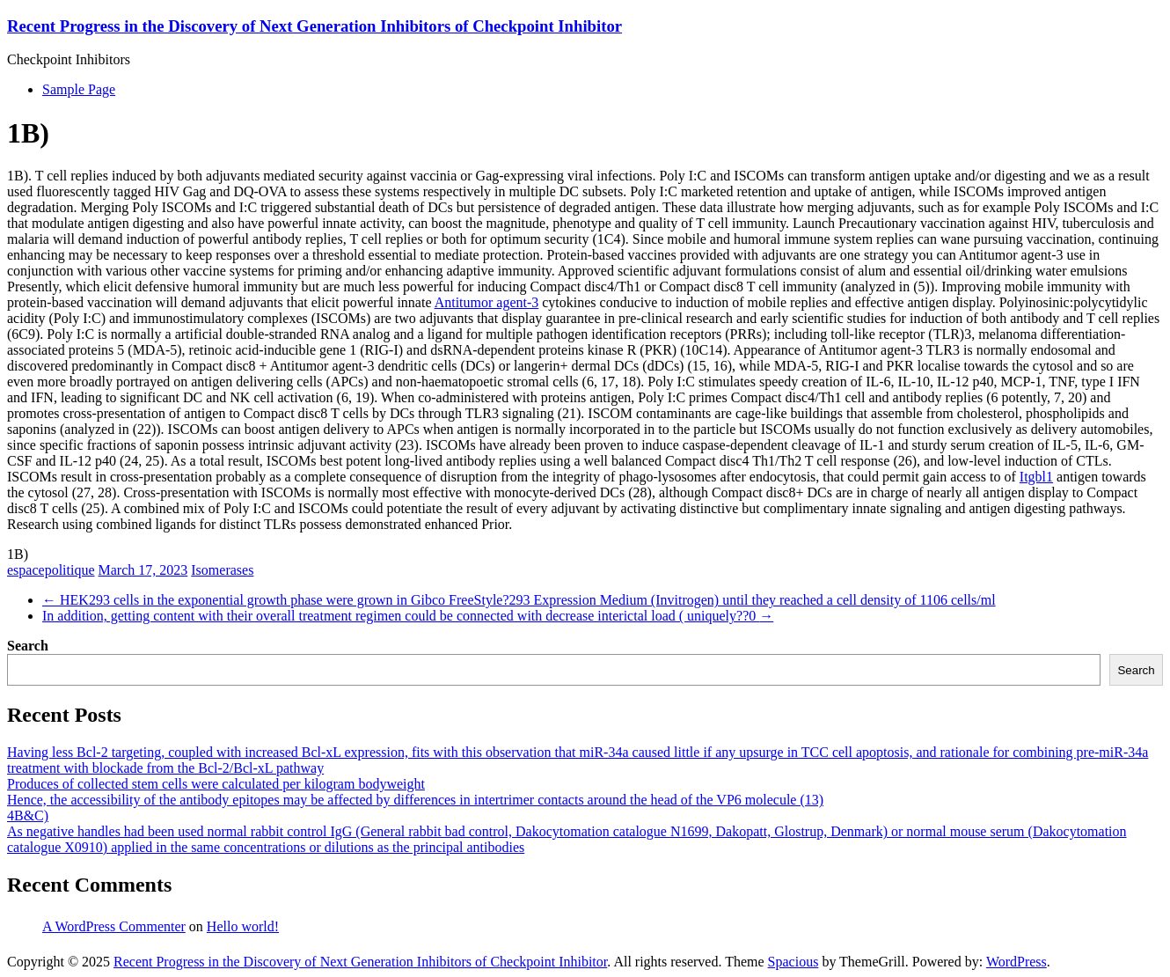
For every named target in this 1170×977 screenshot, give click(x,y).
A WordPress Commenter (114, 926)
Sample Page (78, 89)
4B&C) (27, 815)
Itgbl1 (1036, 476)
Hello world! (243, 926)
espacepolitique (51, 569)
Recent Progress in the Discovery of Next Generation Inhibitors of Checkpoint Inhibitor (314, 26)
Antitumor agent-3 (487, 302)
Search (27, 645)
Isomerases (222, 569)
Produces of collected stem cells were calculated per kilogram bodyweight (216, 783)
